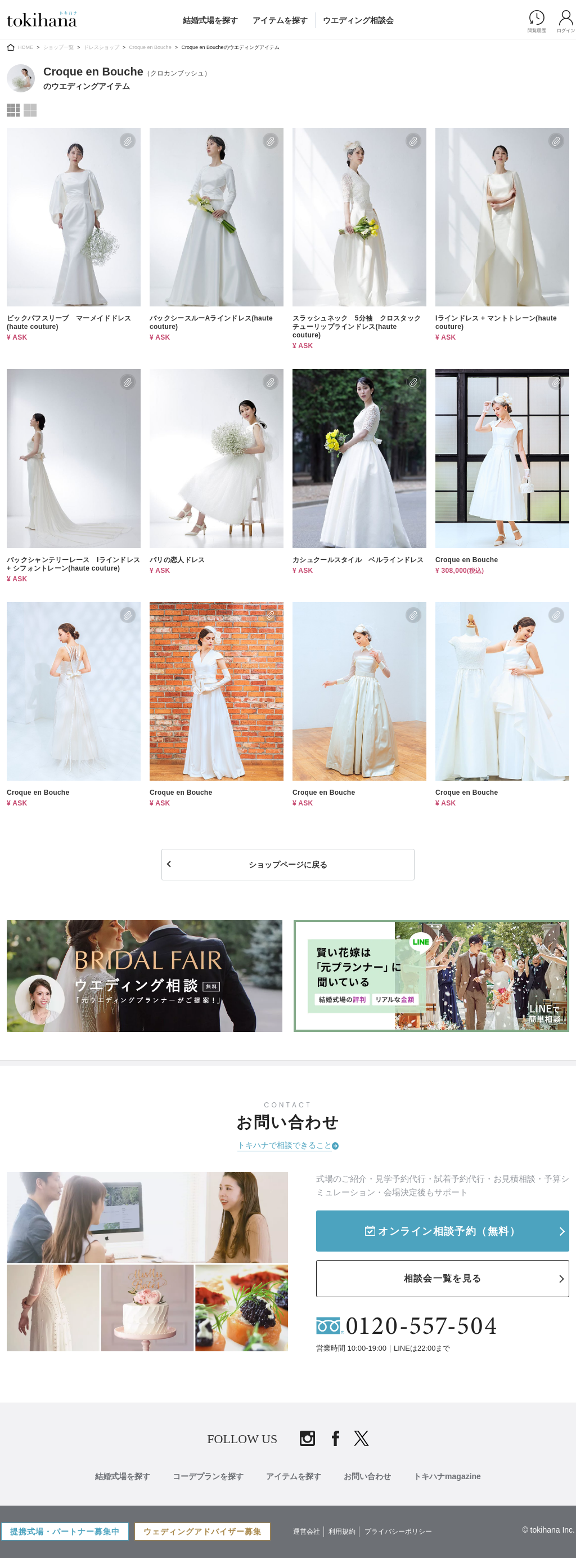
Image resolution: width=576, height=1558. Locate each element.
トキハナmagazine (447, 1476)
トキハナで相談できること (284, 1145)
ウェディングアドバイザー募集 (202, 1531)
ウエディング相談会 (358, 20)
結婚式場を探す (210, 20)
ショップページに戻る (288, 864)
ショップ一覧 (58, 47)
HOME (25, 47)
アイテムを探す (280, 20)
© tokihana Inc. (548, 1529)
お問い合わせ (367, 1476)
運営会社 (306, 1531)
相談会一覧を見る (443, 1278)
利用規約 (342, 1531)
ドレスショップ (101, 47)
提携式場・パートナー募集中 (65, 1531)
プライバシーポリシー (398, 1531)
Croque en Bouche (150, 47)
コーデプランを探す (208, 1476)
